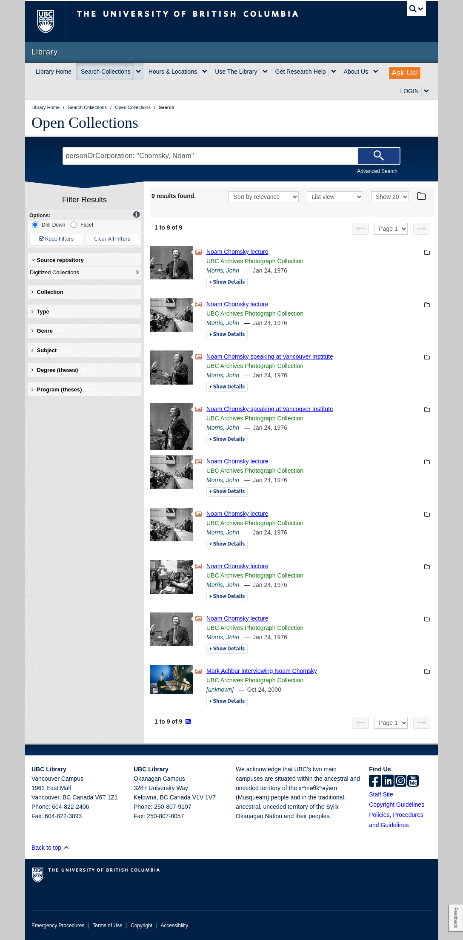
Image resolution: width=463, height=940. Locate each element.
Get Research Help (300, 71)
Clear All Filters (112, 239)
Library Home (53, 71)
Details (227, 282)
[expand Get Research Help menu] (334, 71)
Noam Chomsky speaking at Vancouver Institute (269, 356)
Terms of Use (108, 926)
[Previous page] (360, 229)
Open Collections (84, 122)
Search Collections (106, 71)
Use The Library (236, 71)
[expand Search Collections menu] (138, 71)
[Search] (378, 155)
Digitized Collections (82, 272)
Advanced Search (377, 171)
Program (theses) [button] (62, 389)
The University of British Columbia (51, 21)
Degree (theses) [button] (61, 370)
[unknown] (220, 689)
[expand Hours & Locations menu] (205, 71)
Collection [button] (47, 292)
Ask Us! (405, 73)
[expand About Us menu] (376, 71)
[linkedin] (388, 781)
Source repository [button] (57, 260)
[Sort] (264, 196)
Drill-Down (48, 224)
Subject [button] (50, 350)
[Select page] (391, 229)
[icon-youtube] (413, 781)
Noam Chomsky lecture (237, 251)
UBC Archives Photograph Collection (254, 261)
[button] (66, 847)
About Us (356, 71)
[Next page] (421, 229)
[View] (335, 196)
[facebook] (375, 781)
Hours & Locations (173, 71)
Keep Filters (56, 239)
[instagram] (400, 781)
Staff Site (381, 794)
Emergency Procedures (57, 926)
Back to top (50, 847)
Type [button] (46, 311)
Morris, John (222, 270)
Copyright (141, 926)
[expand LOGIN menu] (426, 91)
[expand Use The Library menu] (265, 71)
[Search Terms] (231, 156)
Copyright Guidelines (396, 804)
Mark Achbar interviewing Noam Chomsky (261, 670)
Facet (82, 224)
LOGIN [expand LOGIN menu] (409, 91)
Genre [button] (48, 331)
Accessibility (174, 926)
